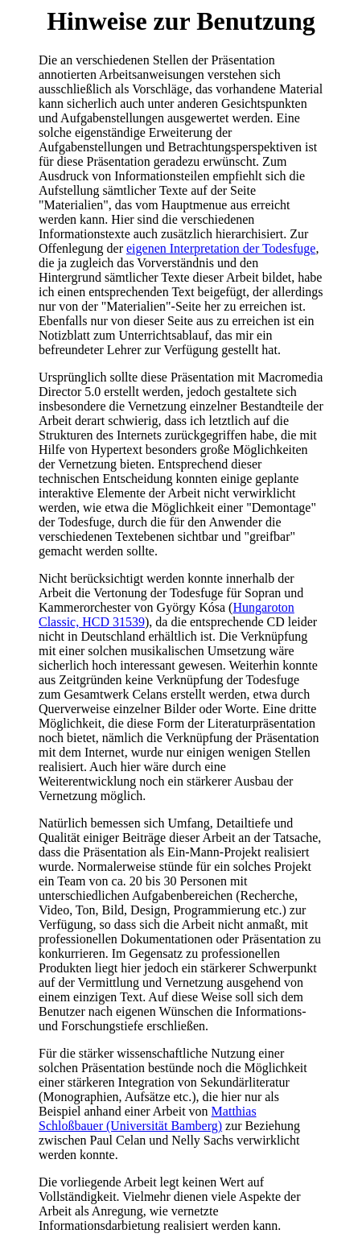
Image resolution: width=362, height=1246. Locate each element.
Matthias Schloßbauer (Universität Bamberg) (148, 1118)
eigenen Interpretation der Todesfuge (220, 248)
